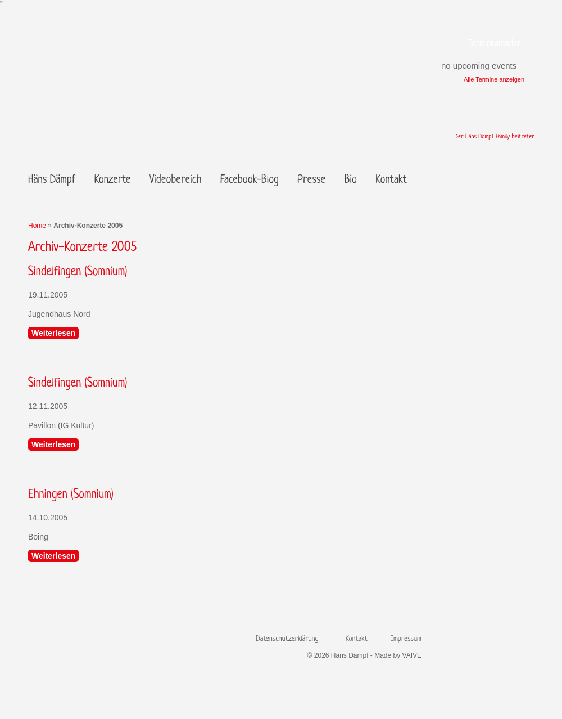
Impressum (406, 639)
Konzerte (112, 180)
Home (37, 226)
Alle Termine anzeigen (494, 79)
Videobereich (175, 180)
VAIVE (412, 655)
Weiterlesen (53, 333)
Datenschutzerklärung (287, 639)
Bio (351, 180)
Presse (311, 180)
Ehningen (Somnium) (71, 494)
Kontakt (391, 180)
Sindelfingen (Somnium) (77, 272)
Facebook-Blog (249, 180)
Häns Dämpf (51, 180)
